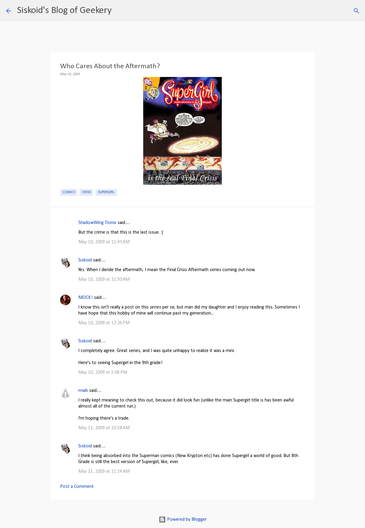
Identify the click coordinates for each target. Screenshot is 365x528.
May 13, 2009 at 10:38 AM (104, 428)
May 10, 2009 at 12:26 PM (104, 323)
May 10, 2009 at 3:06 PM (102, 372)
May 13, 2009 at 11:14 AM (104, 471)
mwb (83, 390)
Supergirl (106, 192)
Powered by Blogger (183, 519)
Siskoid (85, 260)
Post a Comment (77, 486)
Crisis (86, 192)
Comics (69, 192)
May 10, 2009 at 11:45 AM (104, 242)
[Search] (120, 11)
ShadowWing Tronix (97, 222)
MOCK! (85, 297)
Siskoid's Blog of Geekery (64, 10)
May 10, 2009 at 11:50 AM (104, 279)
